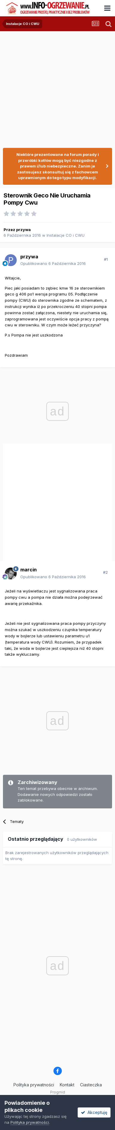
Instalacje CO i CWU (66, 235)
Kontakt (67, 1084)
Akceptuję (94, 1112)
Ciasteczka (91, 1084)
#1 (106, 259)
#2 (105, 572)
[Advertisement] (56, 87)
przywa (23, 229)
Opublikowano (53, 263)
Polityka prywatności (33, 1084)
